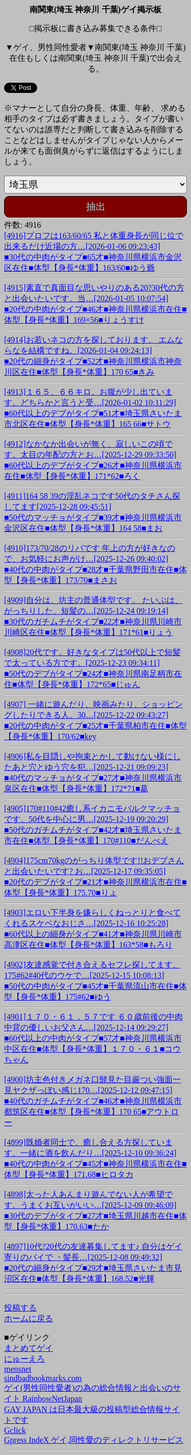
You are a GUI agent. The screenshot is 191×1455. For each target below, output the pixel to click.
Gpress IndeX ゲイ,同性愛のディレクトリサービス (93, 1440)
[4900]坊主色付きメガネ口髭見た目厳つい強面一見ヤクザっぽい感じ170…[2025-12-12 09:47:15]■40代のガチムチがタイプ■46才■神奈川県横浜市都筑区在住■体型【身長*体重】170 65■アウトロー (93, 1101)
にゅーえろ (24, 1358)
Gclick (15, 1430)
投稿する (20, 1307)
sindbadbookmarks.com (42, 1378)
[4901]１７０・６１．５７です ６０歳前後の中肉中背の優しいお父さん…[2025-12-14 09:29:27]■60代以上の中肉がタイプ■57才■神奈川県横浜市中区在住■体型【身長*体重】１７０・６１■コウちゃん (93, 1038)
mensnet (17, 1369)
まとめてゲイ (28, 1348)
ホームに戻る (28, 1318)
